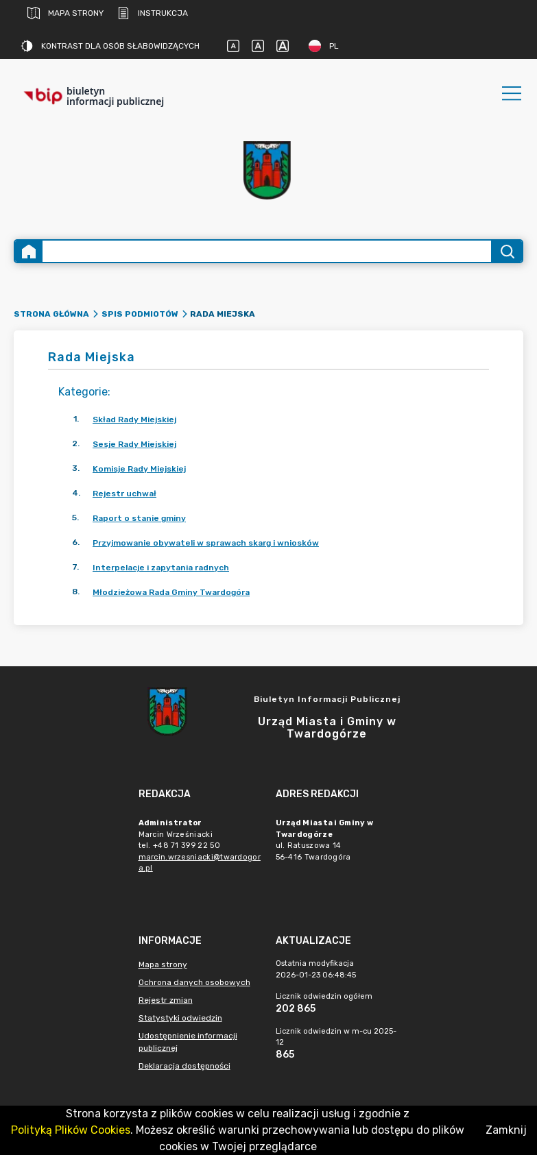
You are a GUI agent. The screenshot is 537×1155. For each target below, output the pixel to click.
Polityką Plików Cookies (70, 1129)
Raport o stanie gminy (139, 518)
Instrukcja (152, 13)
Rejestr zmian (166, 1000)
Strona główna (51, 314)
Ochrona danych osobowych (194, 982)
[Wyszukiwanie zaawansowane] (267, 251)
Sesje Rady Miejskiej (134, 444)
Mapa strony (65, 13)
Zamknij (506, 1129)
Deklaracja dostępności (184, 1066)
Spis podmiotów (140, 314)
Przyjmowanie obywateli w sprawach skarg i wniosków (206, 543)
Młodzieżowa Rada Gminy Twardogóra (171, 592)
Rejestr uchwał (124, 493)
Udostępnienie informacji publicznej (188, 1042)
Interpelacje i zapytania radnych (161, 567)
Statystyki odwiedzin (180, 1018)
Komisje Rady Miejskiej (139, 469)
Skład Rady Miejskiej (134, 419)
